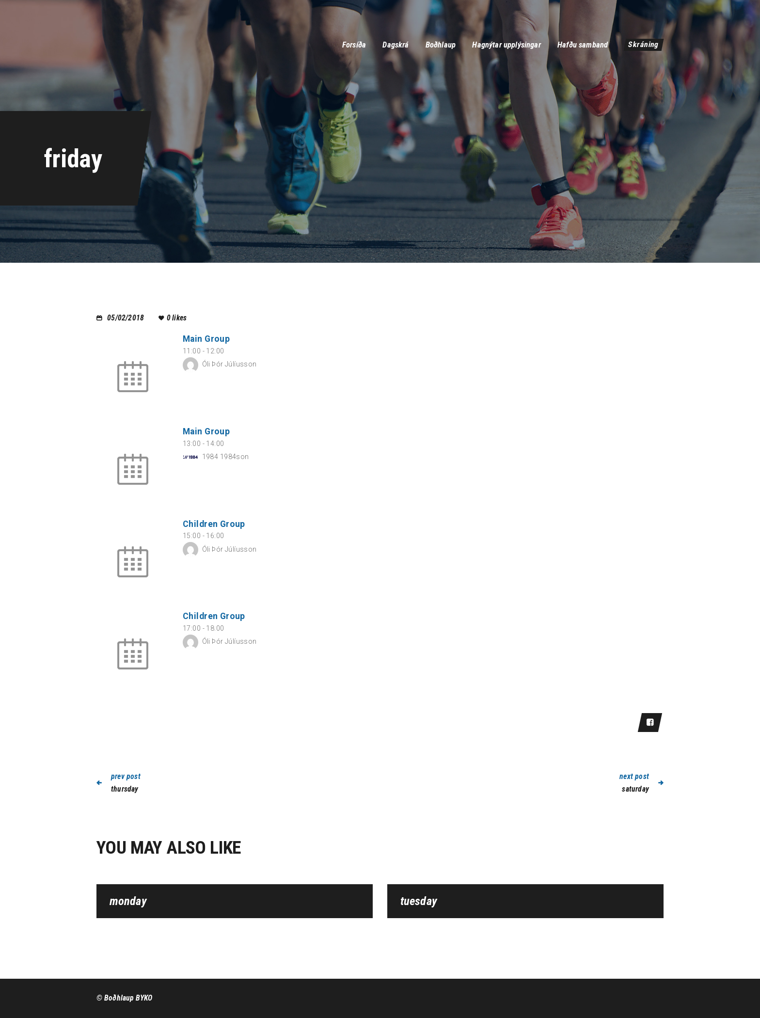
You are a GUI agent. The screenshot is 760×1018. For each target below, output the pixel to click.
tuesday (418, 901)
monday (128, 901)
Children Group (214, 524)
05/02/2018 (125, 317)
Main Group (206, 339)
